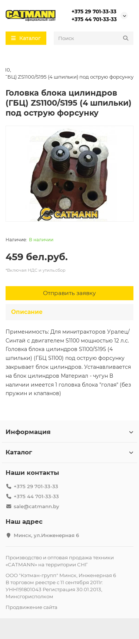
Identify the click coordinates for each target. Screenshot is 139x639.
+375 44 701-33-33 (94, 19)
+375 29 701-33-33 (94, 11)
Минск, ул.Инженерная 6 (46, 535)
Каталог (69, 452)
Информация (69, 432)
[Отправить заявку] (69, 293)
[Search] (93, 38)
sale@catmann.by (36, 506)
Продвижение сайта (31, 607)
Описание (27, 311)
